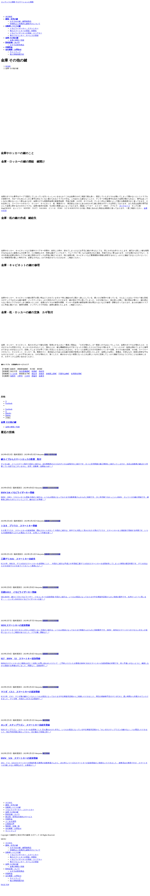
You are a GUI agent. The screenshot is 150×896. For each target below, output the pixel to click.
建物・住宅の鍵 (50, 454)
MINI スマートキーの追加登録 (15, 625)
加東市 (41, 376)
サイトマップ (15, 52)
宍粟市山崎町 (63, 374)
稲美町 (34, 371)
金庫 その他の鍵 (8, 422)
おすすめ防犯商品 (17, 45)
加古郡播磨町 (24, 371)
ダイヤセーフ (124, 206)
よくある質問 (10, 821)
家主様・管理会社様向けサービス (18, 817)
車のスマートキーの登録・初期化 (23, 31)
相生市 (34, 374)
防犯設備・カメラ (12, 814)
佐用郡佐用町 (76, 374)
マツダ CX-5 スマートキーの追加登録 (20, 692)
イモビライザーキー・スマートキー (24, 28)
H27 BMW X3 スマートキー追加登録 (20, 658)
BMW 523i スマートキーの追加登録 (19, 758)
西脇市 (34, 376)
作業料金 (9, 819)
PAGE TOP (5, 885)
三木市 (27, 376)
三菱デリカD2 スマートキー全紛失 (18, 559)
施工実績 (46, 720)
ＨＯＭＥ (9, 803)
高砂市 (41, 371)
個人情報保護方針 (17, 54)
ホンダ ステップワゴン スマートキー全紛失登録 (25, 725)
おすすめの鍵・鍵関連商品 (20, 21)
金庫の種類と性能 (17, 40)
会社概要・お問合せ (13, 828)
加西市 (13, 376)
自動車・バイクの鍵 (50, 488)
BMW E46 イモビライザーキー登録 (17, 492)
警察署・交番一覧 (12, 826)
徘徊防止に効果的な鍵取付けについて (25, 24)
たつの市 (13, 374)
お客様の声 (9, 824)
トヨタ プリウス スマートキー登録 (19, 526)
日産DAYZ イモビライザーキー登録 (18, 592)
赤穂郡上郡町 (51, 374)
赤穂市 (41, 374)
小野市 (20, 376)
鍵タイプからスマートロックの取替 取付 (21, 459)
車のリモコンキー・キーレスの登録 (24, 35)
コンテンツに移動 (8, 2)
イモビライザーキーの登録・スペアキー (26, 33)
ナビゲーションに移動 (25, 2)
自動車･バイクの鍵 (13, 807)
